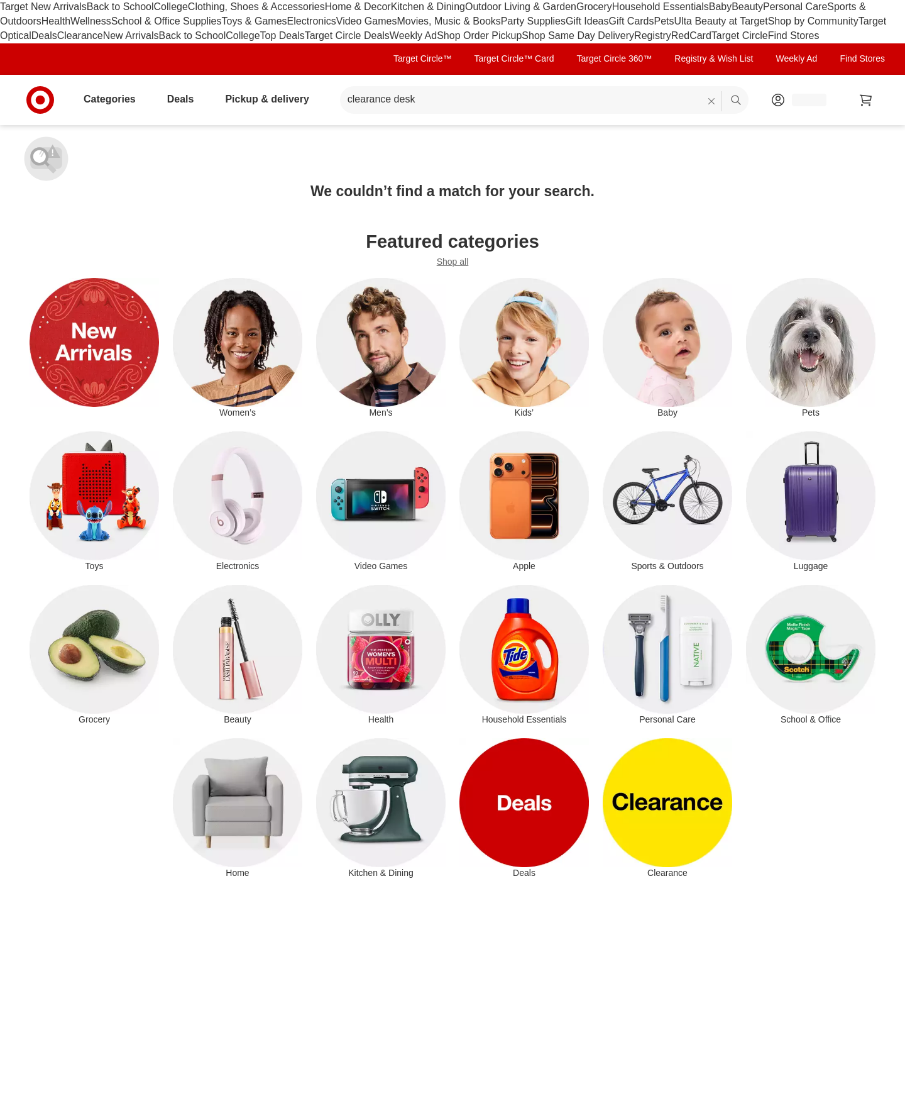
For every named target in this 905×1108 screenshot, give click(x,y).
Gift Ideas (587, 21)
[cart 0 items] (866, 100)
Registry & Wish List (713, 58)
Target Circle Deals (347, 35)
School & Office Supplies (166, 21)
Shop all (453, 262)
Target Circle (739, 35)
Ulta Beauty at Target (721, 21)
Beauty (747, 6)
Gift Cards (631, 21)
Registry (652, 35)
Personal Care (795, 6)
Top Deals (282, 35)
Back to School (120, 6)
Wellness (90, 21)
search (737, 100)
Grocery (594, 6)
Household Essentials (660, 6)
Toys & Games (254, 21)
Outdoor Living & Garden (520, 6)
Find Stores (794, 35)
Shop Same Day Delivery (578, 35)
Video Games (366, 21)
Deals (44, 35)
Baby (720, 6)
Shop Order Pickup (479, 35)
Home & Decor (358, 6)
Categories (115, 99)
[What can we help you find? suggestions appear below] (544, 100)
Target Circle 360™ (614, 58)
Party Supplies (533, 21)
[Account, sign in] (803, 100)
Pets (664, 21)
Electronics (311, 21)
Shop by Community (813, 21)
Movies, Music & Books (448, 21)
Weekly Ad (413, 35)
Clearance (80, 35)
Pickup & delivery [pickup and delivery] (272, 99)
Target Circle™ (422, 58)
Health (55, 21)
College (171, 6)
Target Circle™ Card (514, 58)
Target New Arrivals (43, 6)
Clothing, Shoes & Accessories (256, 6)
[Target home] (40, 100)
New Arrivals (131, 35)
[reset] (711, 101)
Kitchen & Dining (428, 6)
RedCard (691, 35)
